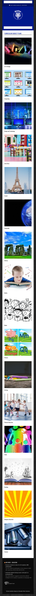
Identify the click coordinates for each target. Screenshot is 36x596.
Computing (6, 99)
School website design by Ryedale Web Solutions (18, 591)
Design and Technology (9, 131)
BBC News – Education (11, 562)
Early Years (6, 163)
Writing (6, 390)
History (6, 260)
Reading (6, 487)
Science (6, 552)
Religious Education (8, 519)
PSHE (5, 455)
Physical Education (8, 422)
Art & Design (7, 66)
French (5, 196)
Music (5, 325)
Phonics (6, 358)
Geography (6, 228)
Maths (5, 293)
